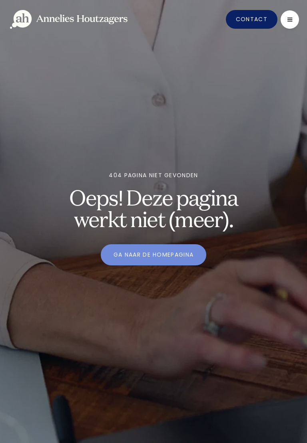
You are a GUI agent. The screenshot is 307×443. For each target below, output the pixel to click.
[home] (69, 19)
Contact (251, 19)
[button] (290, 19)
